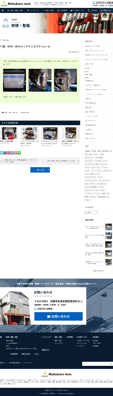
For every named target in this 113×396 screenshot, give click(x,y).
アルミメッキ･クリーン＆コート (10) (96, 59)
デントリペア (59, 343)
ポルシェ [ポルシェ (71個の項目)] (92, 183)
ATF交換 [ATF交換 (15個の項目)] (93, 151)
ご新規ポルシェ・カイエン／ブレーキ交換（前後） (94, 262)
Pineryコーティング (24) (92, 46)
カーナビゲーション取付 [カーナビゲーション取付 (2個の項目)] (91, 164)
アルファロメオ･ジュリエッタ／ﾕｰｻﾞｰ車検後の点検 (94, 227)
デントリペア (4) (92, 116)
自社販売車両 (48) (90, 125)
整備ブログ (107, 10)
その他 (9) (88, 129)
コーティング (34, 10)
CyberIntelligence (69, 393)
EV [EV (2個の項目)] (111, 151)
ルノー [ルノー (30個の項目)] (97, 190)
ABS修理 (64, 10)
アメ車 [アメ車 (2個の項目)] (102, 154)
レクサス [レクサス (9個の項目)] (102, 190)
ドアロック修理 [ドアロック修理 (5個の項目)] (89, 174)
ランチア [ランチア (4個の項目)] (101, 187)
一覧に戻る (5, 40)
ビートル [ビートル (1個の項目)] (97, 174)
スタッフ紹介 (97, 343)
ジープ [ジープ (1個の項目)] (93, 170)
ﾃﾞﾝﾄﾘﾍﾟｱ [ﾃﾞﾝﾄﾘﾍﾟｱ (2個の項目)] (87, 200)
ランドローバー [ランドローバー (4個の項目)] (89, 190)
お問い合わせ (60, 316)
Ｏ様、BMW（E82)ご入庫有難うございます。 (61, 161)
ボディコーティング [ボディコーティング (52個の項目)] (104, 180)
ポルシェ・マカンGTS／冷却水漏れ (94, 236)
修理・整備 (8, 112)
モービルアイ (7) (90, 121)
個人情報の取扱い (15, 363)
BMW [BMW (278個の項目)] (99, 151)
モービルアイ (81, 346)
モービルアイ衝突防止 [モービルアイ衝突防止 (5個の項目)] (91, 187)
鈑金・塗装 (49, 10)
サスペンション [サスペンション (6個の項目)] (95, 167)
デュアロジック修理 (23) (92, 85)
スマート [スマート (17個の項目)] (99, 170)
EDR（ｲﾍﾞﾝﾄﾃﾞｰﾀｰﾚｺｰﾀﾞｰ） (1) (94, 50)
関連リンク (3, 363)
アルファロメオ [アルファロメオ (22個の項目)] (89, 157)
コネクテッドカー (82, 343)
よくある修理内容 (11, 343)
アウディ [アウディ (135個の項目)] (95, 154)
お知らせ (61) (89, 64)
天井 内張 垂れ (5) (90, 103)
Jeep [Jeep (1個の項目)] (90, 154)
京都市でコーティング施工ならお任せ (56, 390)
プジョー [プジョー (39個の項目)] (100, 177)
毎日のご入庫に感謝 (6, 141)
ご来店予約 (13, 354)
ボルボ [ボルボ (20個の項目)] (87, 183)
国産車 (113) (89, 134)
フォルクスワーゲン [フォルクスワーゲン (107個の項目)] (90, 177)
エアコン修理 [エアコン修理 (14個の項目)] (99, 157)
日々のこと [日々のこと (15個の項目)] (93, 196)
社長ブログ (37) (90, 138)
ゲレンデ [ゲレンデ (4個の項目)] (87, 167)
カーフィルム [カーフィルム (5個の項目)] (103, 164)
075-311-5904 (44, 309)
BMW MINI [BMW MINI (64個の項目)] (105, 151)
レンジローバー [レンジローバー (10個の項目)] (89, 193)
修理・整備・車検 (16, 10)
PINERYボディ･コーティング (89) (95, 89)
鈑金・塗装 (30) (90, 112)
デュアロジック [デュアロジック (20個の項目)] (107, 170)
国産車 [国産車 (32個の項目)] (87, 196)
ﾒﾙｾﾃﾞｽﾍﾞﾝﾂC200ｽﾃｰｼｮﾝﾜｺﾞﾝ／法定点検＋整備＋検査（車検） (94, 245)
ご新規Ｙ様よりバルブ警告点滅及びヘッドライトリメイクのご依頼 (20, 161)
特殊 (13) (88, 98)
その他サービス (79, 10)
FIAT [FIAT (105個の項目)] (86, 154)
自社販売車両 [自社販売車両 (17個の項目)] (101, 196)
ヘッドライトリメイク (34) (93, 94)
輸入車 (15, 112)
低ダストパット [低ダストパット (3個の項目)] (106, 193)
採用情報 (95, 346)
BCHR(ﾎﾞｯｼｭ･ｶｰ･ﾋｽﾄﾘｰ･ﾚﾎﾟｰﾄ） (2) (96, 55)
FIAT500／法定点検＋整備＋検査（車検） (94, 253)
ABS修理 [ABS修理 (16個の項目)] (87, 151)
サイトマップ (28, 363)
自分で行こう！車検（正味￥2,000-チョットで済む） (22, 348)
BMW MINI (25, 112)
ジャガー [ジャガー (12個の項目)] (87, 170)
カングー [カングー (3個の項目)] (104, 161)
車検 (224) (88, 107)
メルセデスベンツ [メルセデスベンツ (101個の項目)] (102, 183)
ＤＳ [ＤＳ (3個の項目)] (108, 196)
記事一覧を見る (99, 271)
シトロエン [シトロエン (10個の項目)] (105, 167)
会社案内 (94, 10)
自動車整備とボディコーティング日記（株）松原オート (101, 289)
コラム (36, 354)
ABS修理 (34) (89, 81)
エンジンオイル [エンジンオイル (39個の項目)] (89, 161)
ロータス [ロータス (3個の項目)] (97, 193)
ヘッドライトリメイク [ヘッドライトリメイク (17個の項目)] (91, 180)
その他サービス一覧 (83, 340)
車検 (7, 346)
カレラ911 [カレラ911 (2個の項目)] (98, 161)
